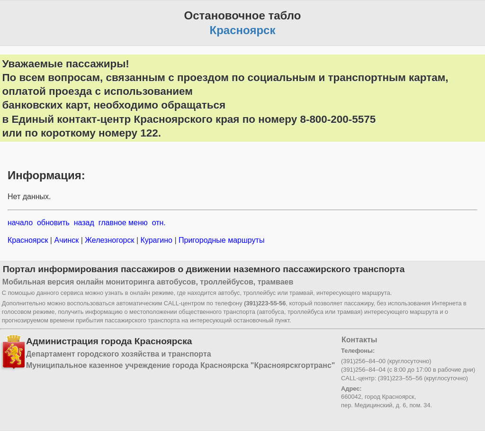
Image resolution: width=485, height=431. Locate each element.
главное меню (123, 223)
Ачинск (66, 240)
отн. (159, 223)
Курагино (156, 240)
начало (20, 223)
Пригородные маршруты (221, 240)
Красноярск (29, 240)
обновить (53, 223)
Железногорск (109, 240)
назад (84, 223)
